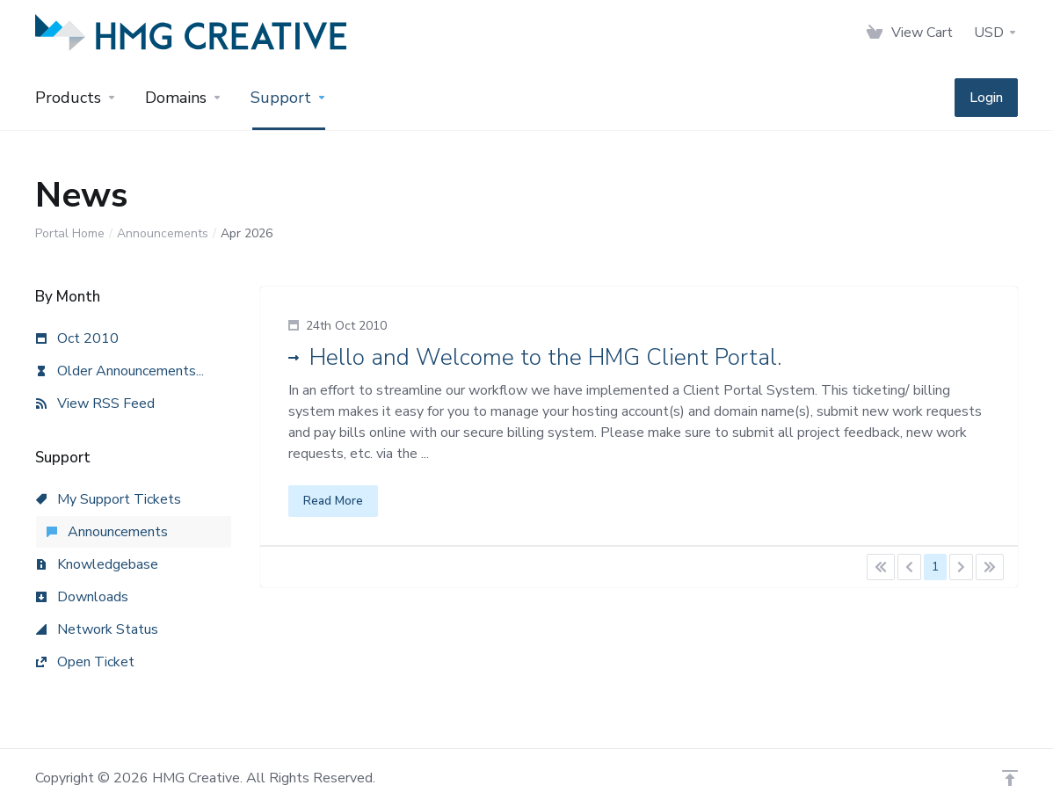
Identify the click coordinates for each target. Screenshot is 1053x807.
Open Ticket (85, 662)
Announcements (162, 233)
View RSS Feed (95, 403)
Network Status (97, 629)
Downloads (82, 597)
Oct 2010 (77, 338)
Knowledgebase (97, 564)
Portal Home (70, 233)
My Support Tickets (108, 499)
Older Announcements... (120, 371)
